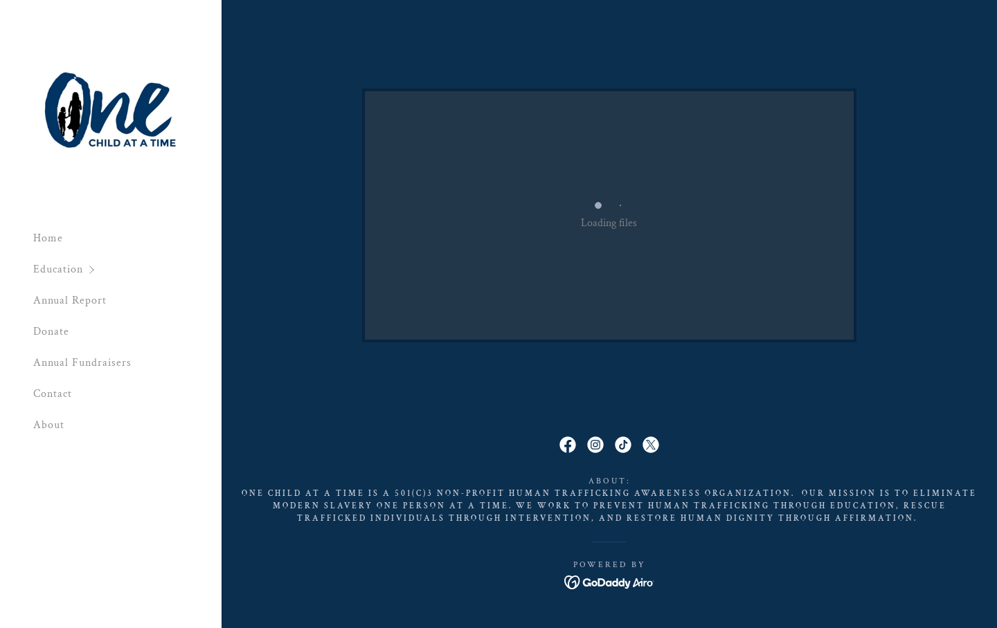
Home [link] (48, 238)
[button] (127, 269)
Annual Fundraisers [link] (82, 362)
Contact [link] (52, 394)
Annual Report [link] (70, 300)
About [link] (48, 425)
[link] (110, 109)
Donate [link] (51, 331)
